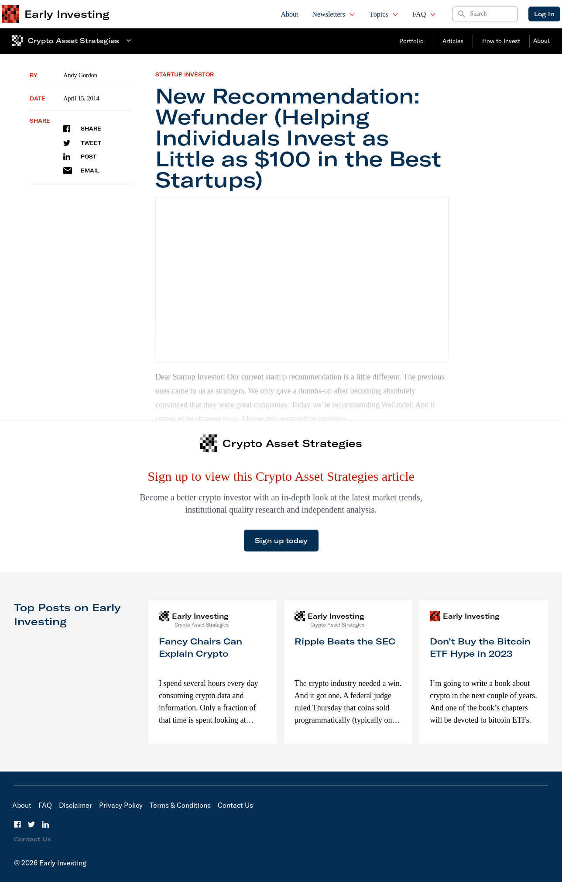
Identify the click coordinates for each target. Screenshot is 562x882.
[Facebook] (17, 824)
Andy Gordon (80, 75)
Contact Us (235, 805)
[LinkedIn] (45, 824)
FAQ (425, 14)
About (289, 14)
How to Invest (501, 41)
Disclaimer (75, 805)
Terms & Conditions (180, 805)
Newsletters (334, 14)
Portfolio (411, 41)
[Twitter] (31, 824)
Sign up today (281, 540)
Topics (384, 14)
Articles (452, 41)
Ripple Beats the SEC (345, 641)
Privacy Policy (121, 805)
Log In (544, 14)
